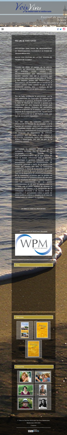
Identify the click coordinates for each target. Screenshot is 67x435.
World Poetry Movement (39, 231)
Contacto (33, 425)
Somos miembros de (26, 231)
